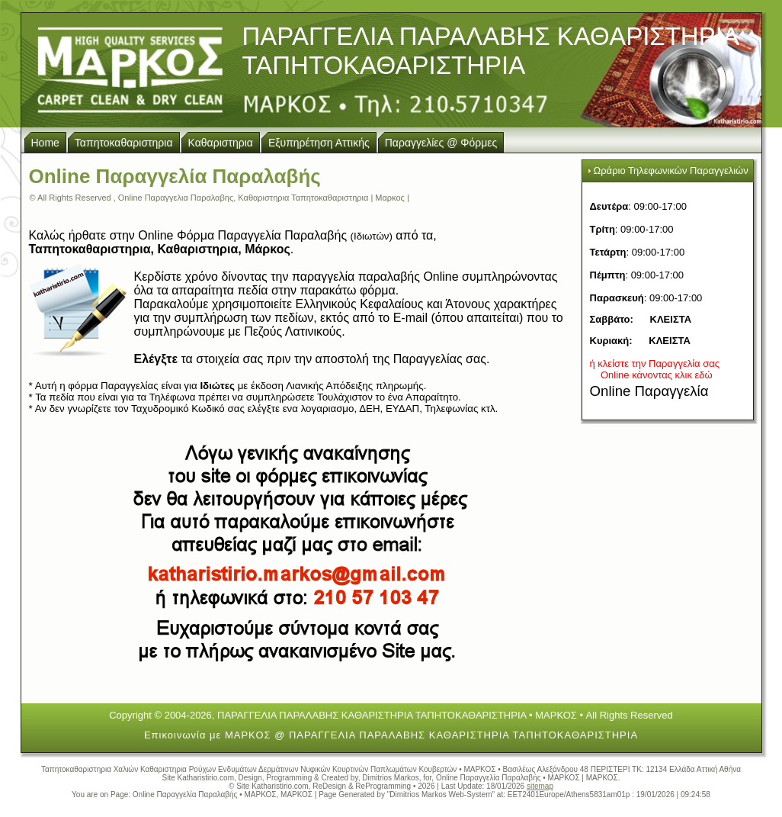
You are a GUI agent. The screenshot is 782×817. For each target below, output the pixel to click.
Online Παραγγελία (649, 391)
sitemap (540, 786)
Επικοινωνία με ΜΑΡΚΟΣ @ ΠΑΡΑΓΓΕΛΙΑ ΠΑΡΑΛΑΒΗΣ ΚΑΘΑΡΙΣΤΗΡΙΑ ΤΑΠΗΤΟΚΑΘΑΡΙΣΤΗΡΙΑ (391, 735)
